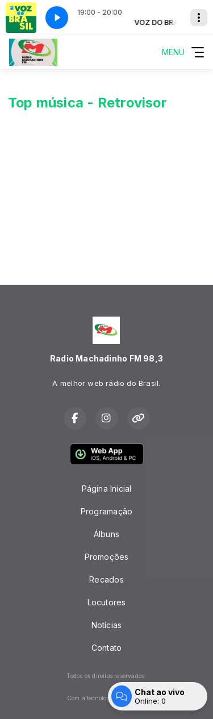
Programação (106, 511)
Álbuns (106, 534)
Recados (106, 579)
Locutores (106, 602)
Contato (106, 647)
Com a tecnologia (106, 698)
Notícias (106, 625)
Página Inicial (107, 488)
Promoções (107, 557)
